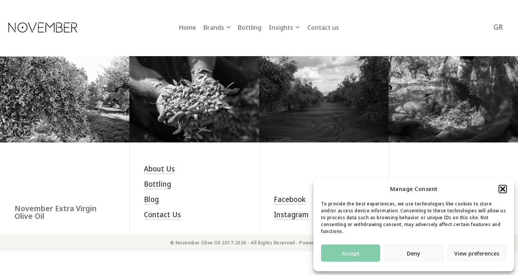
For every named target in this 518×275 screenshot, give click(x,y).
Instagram (291, 215)
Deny (413, 253)
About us (159, 169)
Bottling (249, 27)
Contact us (323, 27)
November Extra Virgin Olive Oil (56, 212)
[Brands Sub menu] (228, 27)
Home (187, 27)
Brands (213, 27)
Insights (281, 27)
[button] (503, 189)
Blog (151, 199)
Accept (351, 253)
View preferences (476, 253)
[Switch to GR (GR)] (498, 27)
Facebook (290, 199)
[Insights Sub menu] (297, 27)
